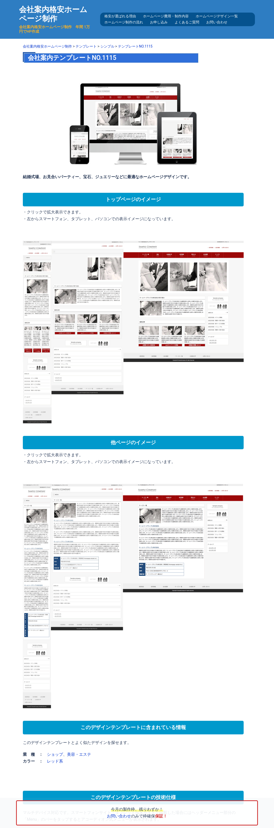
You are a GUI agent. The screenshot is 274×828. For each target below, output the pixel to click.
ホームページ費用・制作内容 (166, 16)
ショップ (55, 754)
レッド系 (55, 761)
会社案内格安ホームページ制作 (53, 14)
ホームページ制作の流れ (123, 22)
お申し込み (159, 22)
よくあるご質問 (187, 22)
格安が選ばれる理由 (120, 16)
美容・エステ (79, 754)
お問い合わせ (216, 22)
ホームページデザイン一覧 (217, 16)
